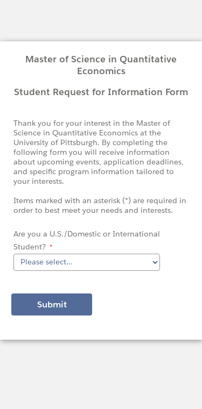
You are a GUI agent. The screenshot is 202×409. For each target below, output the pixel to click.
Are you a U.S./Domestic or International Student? (86, 240)
